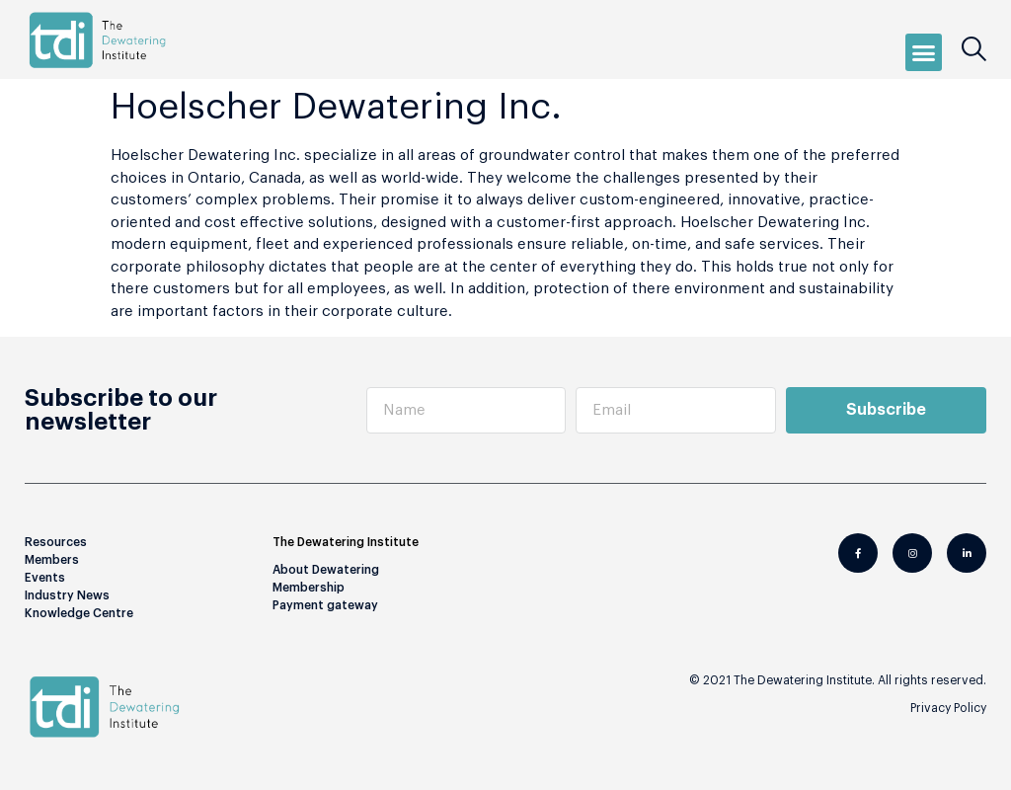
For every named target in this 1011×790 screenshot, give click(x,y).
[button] (924, 52)
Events (45, 578)
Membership (308, 587)
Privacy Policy (948, 708)
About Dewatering (325, 570)
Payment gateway (325, 605)
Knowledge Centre (79, 613)
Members (52, 560)
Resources (56, 542)
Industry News (67, 595)
